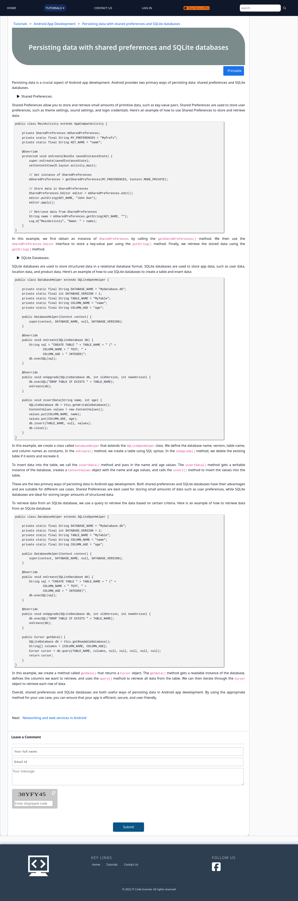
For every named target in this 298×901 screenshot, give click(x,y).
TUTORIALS (55, 8)
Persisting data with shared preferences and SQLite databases (131, 24)
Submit (128, 827)
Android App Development (55, 24)
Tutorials (20, 24)
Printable (234, 70)
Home (96, 864)
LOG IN (147, 8)
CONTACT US (103, 8)
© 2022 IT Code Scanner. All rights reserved (149, 889)
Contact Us (131, 864)
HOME (11, 8)
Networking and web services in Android (55, 718)
